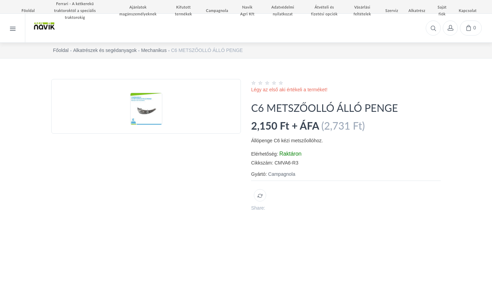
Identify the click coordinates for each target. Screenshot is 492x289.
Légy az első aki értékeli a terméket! (289, 89)
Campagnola (281, 174)
